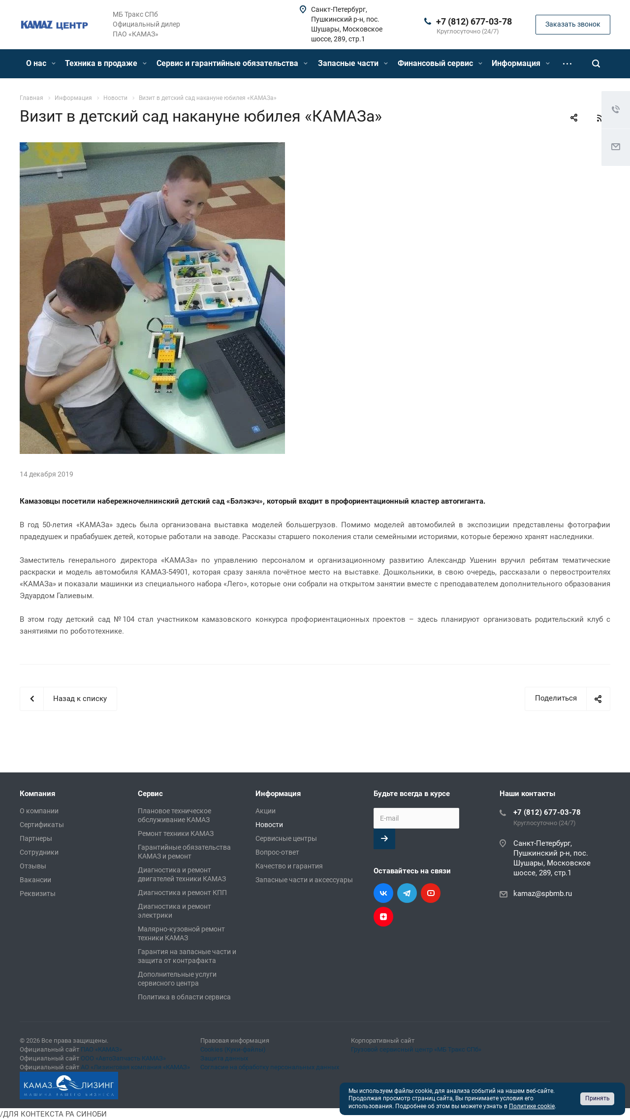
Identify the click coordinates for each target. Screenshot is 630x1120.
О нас (41, 63)
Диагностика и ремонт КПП (182, 892)
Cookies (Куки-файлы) (233, 1049)
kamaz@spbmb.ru (542, 893)
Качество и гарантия (289, 866)
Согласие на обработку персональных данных (269, 1067)
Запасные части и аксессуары (304, 880)
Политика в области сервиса (184, 997)
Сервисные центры (286, 838)
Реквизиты (38, 893)
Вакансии (35, 880)
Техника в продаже (106, 63)
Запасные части (353, 63)
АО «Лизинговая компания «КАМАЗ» (135, 1067)
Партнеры (36, 838)
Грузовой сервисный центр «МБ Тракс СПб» (416, 1049)
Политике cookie (532, 1106)
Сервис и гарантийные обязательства (232, 63)
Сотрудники (39, 852)
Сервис (150, 793)
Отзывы (33, 866)
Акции (265, 811)
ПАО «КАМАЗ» (101, 1049)
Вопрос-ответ (277, 852)
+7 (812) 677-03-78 (474, 21)
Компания (37, 793)
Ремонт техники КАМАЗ (176, 833)
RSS (600, 118)
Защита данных (224, 1058)
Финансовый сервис (440, 63)
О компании (39, 811)
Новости (269, 825)
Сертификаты (42, 825)
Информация (521, 63)
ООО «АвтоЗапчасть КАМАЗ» (123, 1058)
